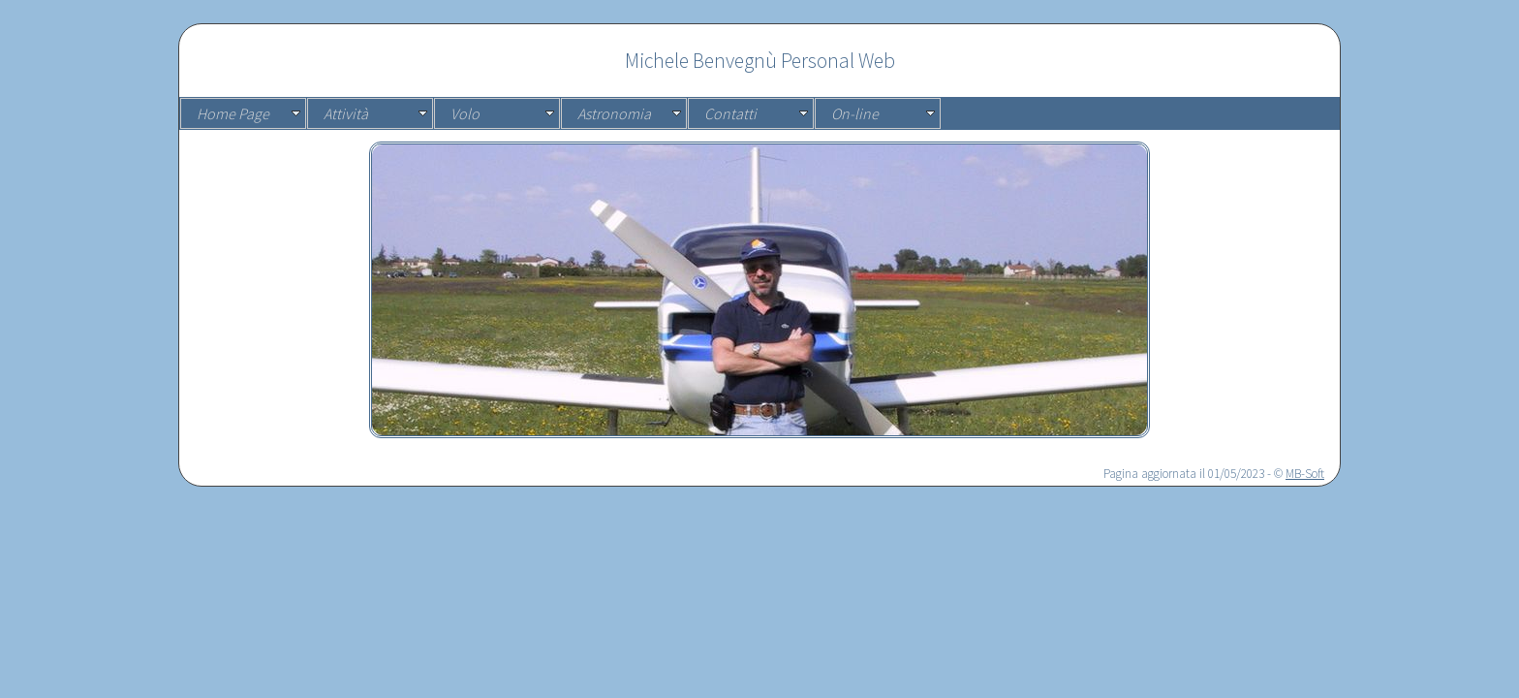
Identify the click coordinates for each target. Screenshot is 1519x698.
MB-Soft (1305, 473)
